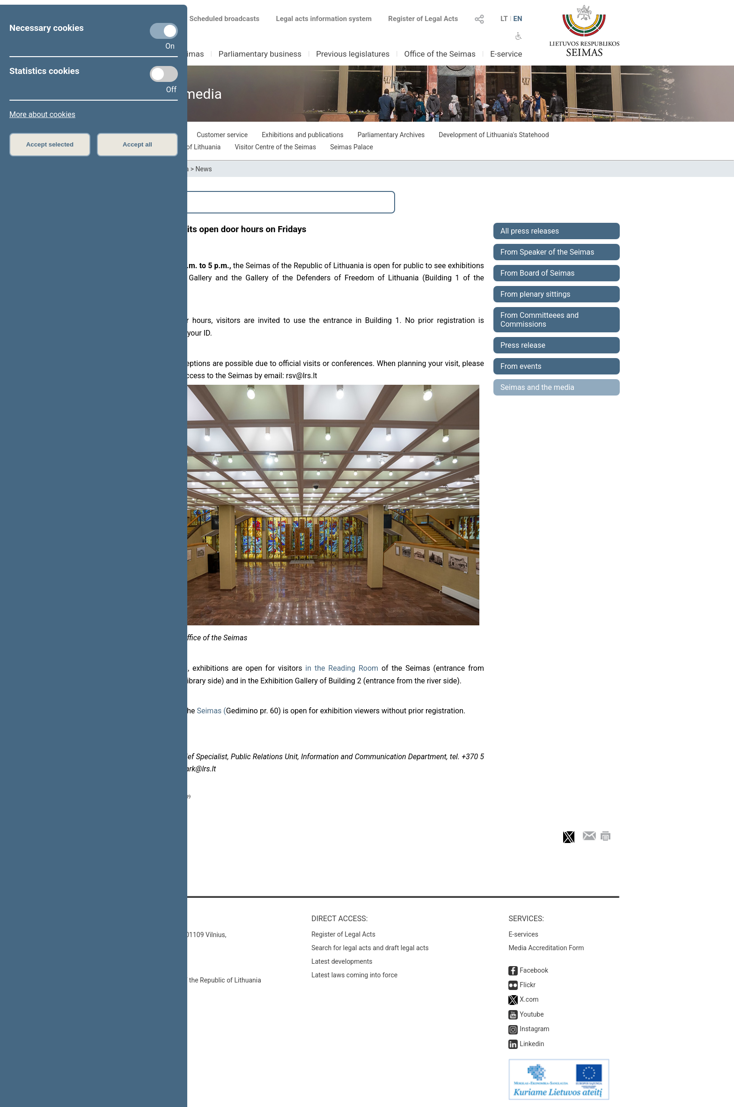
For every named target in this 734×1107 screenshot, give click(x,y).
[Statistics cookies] (164, 74)
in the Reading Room (341, 668)
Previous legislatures (352, 54)
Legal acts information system (324, 19)
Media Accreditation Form (546, 948)
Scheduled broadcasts (219, 19)
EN (517, 19)
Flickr (528, 985)
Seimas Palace (351, 147)
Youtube (531, 1014)
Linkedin (532, 1044)
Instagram (534, 1029)
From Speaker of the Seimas (547, 252)
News (204, 169)
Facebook (534, 970)
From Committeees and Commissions (539, 320)
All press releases (529, 231)
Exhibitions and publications (303, 135)
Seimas (191, 54)
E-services (523, 934)
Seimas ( (211, 710)
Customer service (222, 135)
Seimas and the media (537, 387)
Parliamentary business (260, 54)
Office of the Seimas (440, 54)
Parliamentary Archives (391, 135)
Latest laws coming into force (354, 975)
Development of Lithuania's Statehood (494, 135)
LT (504, 19)
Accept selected (50, 144)
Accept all (137, 144)
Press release (522, 345)
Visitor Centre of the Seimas (275, 147)
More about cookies (42, 114)
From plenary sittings (535, 294)
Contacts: (134, 918)
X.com (529, 999)
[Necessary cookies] (164, 31)
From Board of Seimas (537, 273)
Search (138, 202)
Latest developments (341, 961)
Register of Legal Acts (423, 19)
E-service (506, 54)
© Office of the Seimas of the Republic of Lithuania (187, 980)
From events (521, 366)
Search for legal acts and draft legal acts (370, 948)
